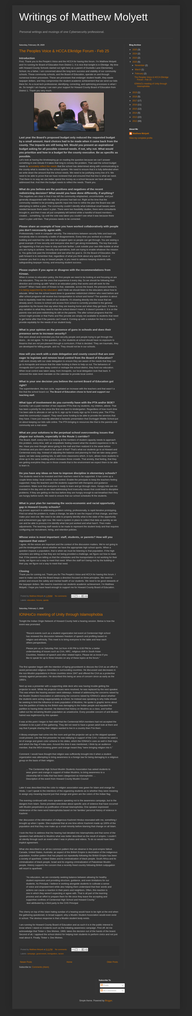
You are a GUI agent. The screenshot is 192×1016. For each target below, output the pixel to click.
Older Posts (112, 962)
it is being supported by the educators (38, 290)
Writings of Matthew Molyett (83, 17)
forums (39, 600)
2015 (135, 109)
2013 (135, 117)
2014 (135, 113)
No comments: (61, 596)
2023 (135, 58)
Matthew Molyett (141, 133)
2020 (135, 62)
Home (69, 962)
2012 (135, 121)
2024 (135, 53)
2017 (135, 100)
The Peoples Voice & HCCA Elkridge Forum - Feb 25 (64, 51)
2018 (135, 96)
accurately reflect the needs (43, 166)
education (31, 600)
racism (61, 954)
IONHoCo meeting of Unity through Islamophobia (61, 614)
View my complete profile (141, 138)
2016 (135, 104)
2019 (135, 92)
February (139, 73)
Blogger (108, 1000)
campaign (31, 954)
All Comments (108, 990)
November (140, 65)
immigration (52, 954)
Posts (104, 985)
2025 (135, 49)
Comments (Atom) (40, 967)
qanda (45, 600)
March (138, 69)
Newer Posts (26, 962)
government (41, 954)
